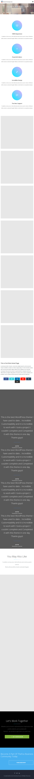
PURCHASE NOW (21, 762)
